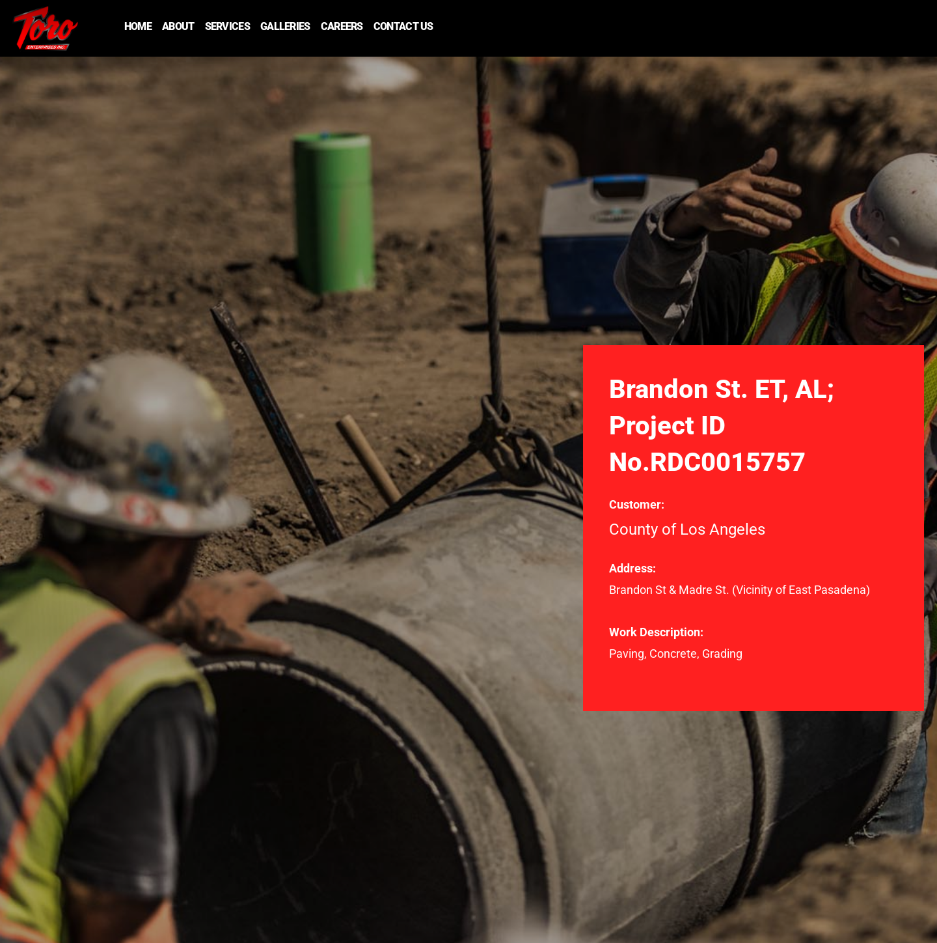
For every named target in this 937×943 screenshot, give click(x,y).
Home (138, 26)
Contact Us (403, 26)
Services (227, 26)
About (178, 26)
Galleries (285, 26)
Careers (342, 26)
